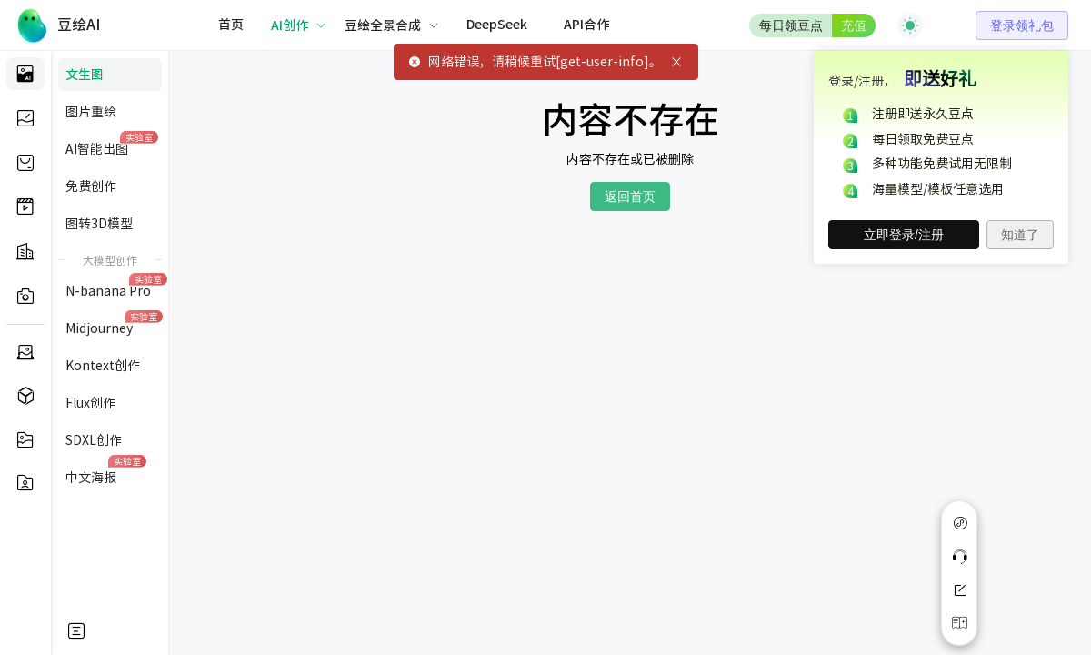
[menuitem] (231, 25)
